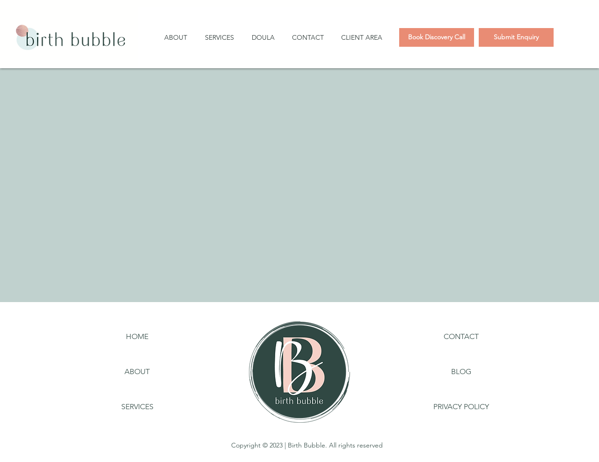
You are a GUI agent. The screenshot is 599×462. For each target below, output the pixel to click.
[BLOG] (461, 371)
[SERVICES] (137, 407)
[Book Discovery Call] (436, 37)
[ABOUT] (137, 371)
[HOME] (137, 336)
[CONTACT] (461, 336)
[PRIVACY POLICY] (461, 407)
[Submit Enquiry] (516, 37)
